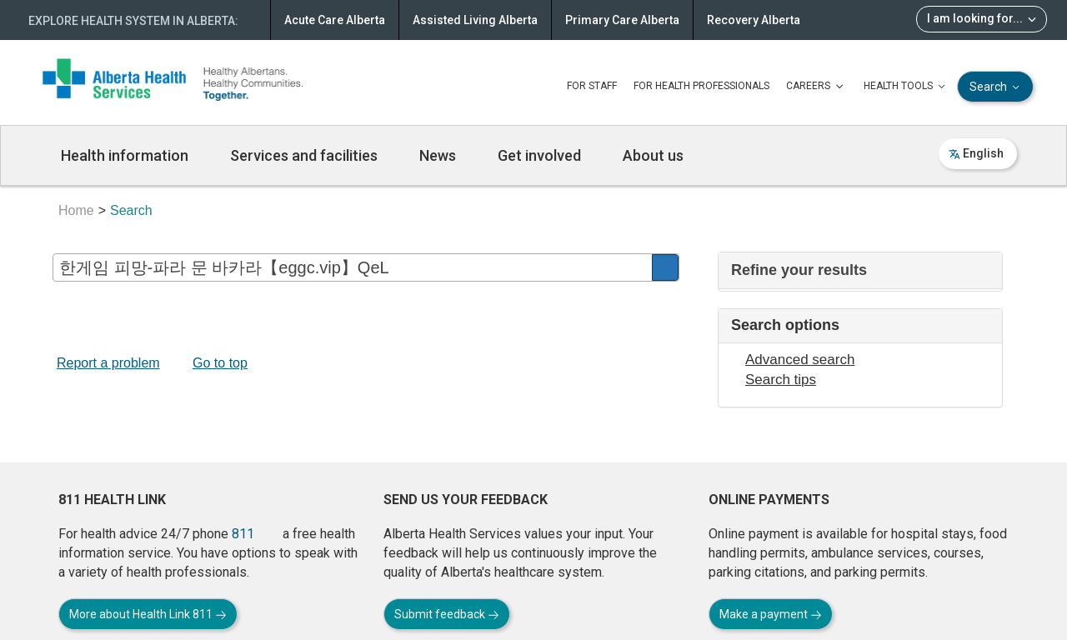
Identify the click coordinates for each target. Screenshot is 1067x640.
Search (996, 87)
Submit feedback (446, 614)
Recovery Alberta (753, 20)
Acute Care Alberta (334, 20)
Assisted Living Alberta (475, 20)
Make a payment (770, 614)
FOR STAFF (592, 86)
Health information (124, 155)
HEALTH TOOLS (906, 86)
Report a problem (108, 363)
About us (653, 155)
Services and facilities (304, 155)
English (976, 153)
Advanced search (799, 360)
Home (76, 210)
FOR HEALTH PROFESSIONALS (701, 86)
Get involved (539, 155)
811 (243, 534)
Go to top (220, 363)
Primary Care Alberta (622, 20)
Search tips (780, 380)
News (437, 155)
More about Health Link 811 (148, 614)
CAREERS (816, 86)
